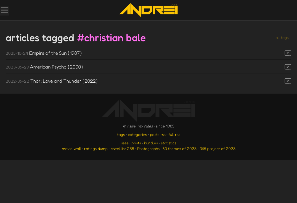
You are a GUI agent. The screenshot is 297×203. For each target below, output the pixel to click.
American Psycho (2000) (44, 67)
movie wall (71, 148)
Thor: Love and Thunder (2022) (52, 81)
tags (121, 134)
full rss (174, 134)
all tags (282, 37)
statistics (168, 142)
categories (137, 134)
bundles (151, 142)
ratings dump (96, 148)
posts (136, 142)
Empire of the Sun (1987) (44, 53)
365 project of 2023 (217, 148)
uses (124, 142)
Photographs (148, 148)
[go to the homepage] (148, 10)
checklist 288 (122, 148)
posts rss (157, 134)
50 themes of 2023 (179, 148)
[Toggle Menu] (4, 10)
